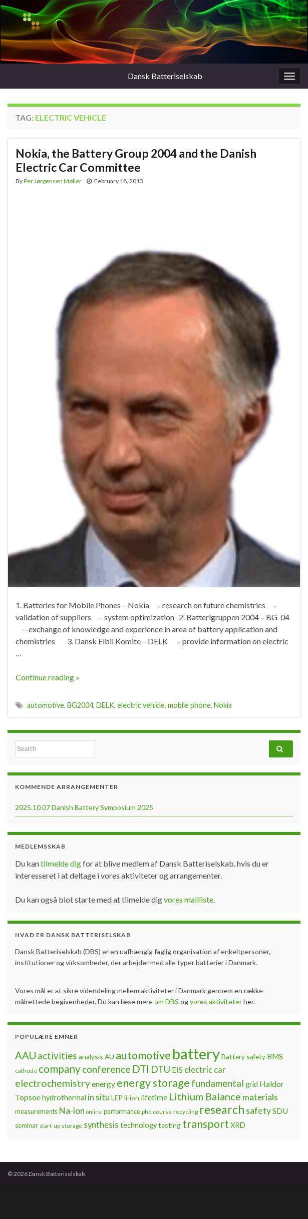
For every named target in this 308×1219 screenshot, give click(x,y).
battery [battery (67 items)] (196, 1053)
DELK (105, 705)
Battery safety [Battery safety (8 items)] (243, 1056)
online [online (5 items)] (94, 1111)
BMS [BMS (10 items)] (275, 1056)
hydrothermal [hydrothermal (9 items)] (64, 1097)
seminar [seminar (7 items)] (26, 1125)
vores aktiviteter (216, 1001)
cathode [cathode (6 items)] (26, 1070)
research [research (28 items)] (221, 1109)
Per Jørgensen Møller (53, 181)
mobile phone (189, 705)
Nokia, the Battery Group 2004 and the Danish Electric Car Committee (136, 160)
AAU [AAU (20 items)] (25, 1055)
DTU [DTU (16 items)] (160, 1069)
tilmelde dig (62, 863)
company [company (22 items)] (60, 1068)
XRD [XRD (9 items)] (237, 1125)
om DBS (167, 1001)
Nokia (223, 705)
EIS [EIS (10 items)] (177, 1069)
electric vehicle (141, 705)
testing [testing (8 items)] (169, 1125)
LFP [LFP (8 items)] (117, 1097)
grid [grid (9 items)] (251, 1084)
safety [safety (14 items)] (258, 1110)
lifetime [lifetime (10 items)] (154, 1097)
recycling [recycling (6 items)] (185, 1111)
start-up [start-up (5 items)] (50, 1125)
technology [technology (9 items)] (138, 1125)
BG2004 (80, 705)
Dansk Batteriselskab (165, 76)
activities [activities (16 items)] (57, 1055)
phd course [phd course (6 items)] (157, 1111)
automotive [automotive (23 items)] (143, 1055)
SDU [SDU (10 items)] (280, 1110)
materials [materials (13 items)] (260, 1097)
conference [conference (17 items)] (106, 1069)
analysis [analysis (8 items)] (91, 1056)
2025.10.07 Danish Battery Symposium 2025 (84, 807)
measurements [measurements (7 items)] (36, 1111)
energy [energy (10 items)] (103, 1083)
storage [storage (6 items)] (72, 1125)
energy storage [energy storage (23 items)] (153, 1082)
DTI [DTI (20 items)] (140, 1069)
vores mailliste (188, 899)
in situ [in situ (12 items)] (99, 1097)
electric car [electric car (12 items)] (205, 1070)
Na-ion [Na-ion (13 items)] (72, 1110)
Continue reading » (48, 677)
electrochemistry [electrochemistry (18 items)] (52, 1083)
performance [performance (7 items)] (122, 1111)
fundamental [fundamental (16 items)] (217, 1083)
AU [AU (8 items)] (109, 1056)
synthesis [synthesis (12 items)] (101, 1125)
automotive (45, 705)
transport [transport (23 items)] (205, 1123)
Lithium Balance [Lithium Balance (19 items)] (205, 1096)
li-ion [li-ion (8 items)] (131, 1097)
